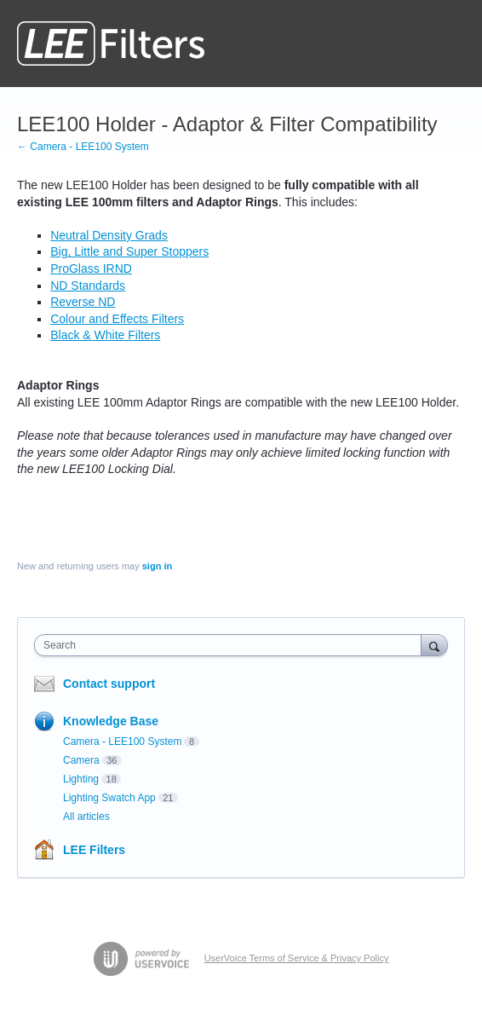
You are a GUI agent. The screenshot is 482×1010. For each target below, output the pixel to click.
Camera (81, 760)
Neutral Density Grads (109, 235)
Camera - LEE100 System (122, 741)
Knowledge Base (110, 721)
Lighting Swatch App (109, 798)
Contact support (109, 684)
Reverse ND (82, 302)
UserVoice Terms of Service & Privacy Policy (296, 958)
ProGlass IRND (91, 268)
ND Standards (87, 285)
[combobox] (232, 645)
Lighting (81, 779)
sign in (157, 566)
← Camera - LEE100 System (83, 147)
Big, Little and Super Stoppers (129, 251)
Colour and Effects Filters (117, 319)
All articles (86, 816)
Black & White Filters (105, 335)
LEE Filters (94, 850)
